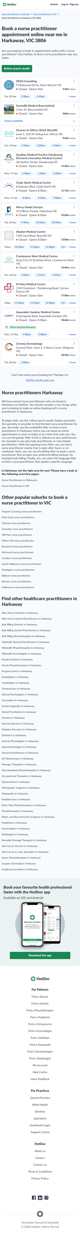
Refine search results (17, 68)
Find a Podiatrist (40, 1017)
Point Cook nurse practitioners (18, 517)
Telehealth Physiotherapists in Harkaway (23, 648)
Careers (40, 1158)
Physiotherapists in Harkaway (17, 811)
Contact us (40, 1164)
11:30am (35, 247)
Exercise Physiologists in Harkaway (20, 741)
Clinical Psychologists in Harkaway (20, 694)
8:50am (42, 198)
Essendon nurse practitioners (17, 529)
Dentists (40, 1111)
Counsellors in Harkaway (15, 700)
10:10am (40, 222)
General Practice (40, 1098)
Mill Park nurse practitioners (17, 535)
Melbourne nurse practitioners (18, 587)
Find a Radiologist (40, 1058)
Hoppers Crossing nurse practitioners (21, 511)
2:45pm (40, 96)
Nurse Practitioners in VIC (45, 14)
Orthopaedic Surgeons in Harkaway (21, 788)
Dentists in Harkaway (13, 718)
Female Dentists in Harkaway (17, 659)
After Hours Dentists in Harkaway (20, 613)
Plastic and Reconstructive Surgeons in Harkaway (28, 817)
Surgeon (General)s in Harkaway (19, 864)
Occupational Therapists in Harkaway (22, 776)
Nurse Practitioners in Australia (16, 14)
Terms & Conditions (40, 1171)
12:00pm (50, 247)
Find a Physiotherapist (40, 1010)
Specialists (40, 1118)
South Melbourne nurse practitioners (21, 564)
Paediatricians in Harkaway (16, 799)
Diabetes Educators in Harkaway (19, 729)
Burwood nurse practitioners (17, 546)
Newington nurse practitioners (18, 570)
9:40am (25, 222)
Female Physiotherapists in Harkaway (21, 665)
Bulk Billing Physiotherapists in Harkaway (23, 636)
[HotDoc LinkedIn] (40, 1198)
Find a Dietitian (40, 1038)
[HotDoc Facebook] (34, 1198)
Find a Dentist (40, 1003)
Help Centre (40, 1072)
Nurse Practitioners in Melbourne (19, 480)
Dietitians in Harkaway (14, 735)
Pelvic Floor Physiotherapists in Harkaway (24, 805)
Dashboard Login (40, 1125)
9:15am (41, 275)
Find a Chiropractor (40, 1024)
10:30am (19, 247)
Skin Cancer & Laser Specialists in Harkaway (25, 852)
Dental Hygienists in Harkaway (18, 706)
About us (40, 1151)
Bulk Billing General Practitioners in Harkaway (26, 630)
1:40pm (26, 173)
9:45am (57, 275)
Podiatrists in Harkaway (14, 823)
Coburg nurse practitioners (16, 523)
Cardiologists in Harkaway (15, 683)
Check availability (40, 121)
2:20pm (41, 145)
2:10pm (25, 145)
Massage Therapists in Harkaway (19, 764)
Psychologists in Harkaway (16, 829)
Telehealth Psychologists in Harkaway (21, 654)
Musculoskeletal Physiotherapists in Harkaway (26, 770)
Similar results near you (40, 380)
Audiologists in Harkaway (15, 677)
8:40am (26, 198)
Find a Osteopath (40, 1044)
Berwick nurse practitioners (16, 581)
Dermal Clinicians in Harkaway (18, 724)
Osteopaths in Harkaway (15, 794)
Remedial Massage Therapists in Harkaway (24, 840)
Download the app (40, 955)
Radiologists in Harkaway (15, 834)
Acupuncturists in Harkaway (17, 671)
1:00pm (25, 362)
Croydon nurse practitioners (17, 558)
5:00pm (42, 334)
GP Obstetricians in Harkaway (18, 759)
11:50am (35, 303)
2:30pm (25, 96)
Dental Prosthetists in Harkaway (19, 712)
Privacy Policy (40, 1178)
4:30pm (27, 334)
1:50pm (42, 173)
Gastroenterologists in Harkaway (19, 747)
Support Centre (40, 1132)
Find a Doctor (40, 996)
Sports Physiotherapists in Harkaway (21, 858)
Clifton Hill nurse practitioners (18, 541)
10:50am (56, 222)
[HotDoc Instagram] (46, 1198)
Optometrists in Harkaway (16, 782)
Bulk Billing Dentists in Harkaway (19, 624)
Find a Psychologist (40, 1031)
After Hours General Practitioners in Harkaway (26, 619)
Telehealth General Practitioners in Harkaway (25, 642)
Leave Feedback (40, 1079)
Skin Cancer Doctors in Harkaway (20, 846)
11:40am (19, 303)
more (72, 96)
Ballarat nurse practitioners (16, 576)
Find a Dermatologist (40, 1051)
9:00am (57, 198)
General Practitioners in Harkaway (20, 753)
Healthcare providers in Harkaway (20, 869)
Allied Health (40, 1104)
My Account (40, 1065)
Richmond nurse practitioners (18, 552)
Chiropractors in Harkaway (16, 689)
